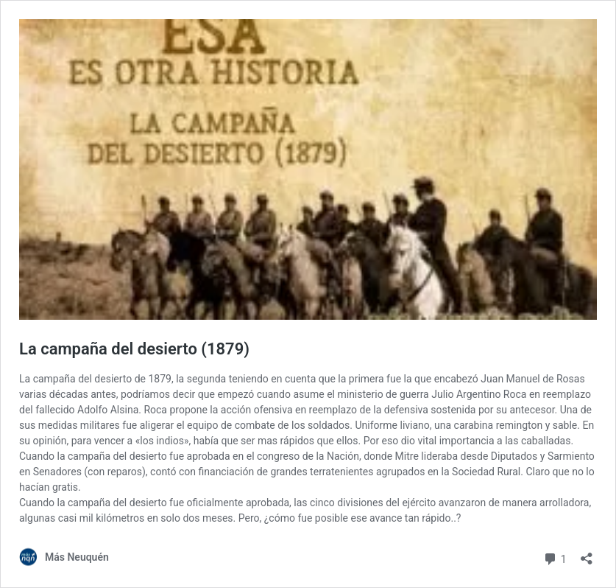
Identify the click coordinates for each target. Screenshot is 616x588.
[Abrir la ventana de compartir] (586, 553)
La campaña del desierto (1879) (134, 349)
